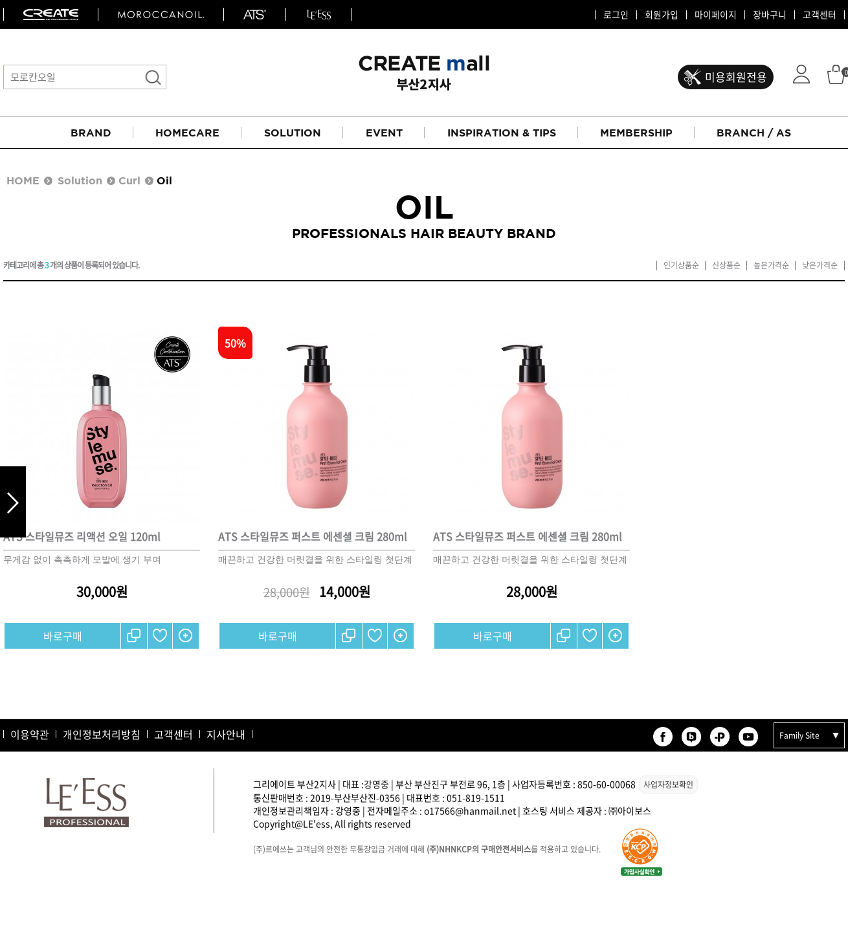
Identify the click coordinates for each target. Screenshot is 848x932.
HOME (22, 180)
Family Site (799, 735)
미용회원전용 (736, 77)
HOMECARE (187, 132)
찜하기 (160, 636)
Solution (80, 180)
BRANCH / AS (754, 132)
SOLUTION (292, 132)
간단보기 (186, 636)
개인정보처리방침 (101, 734)
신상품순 (726, 265)
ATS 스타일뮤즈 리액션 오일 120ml (82, 536)
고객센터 (819, 14)
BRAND (91, 132)
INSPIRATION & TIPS (501, 132)
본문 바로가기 (0, 0)
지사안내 (225, 734)
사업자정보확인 (668, 784)
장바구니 (770, 14)
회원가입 (661, 14)
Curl (129, 180)
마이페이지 (716, 14)
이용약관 (29, 734)
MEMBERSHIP (636, 132)
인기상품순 (681, 265)
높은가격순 (771, 265)
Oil (164, 180)
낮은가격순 (820, 265)
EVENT (384, 132)
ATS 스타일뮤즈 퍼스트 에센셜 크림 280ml (312, 536)
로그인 (616, 14)
